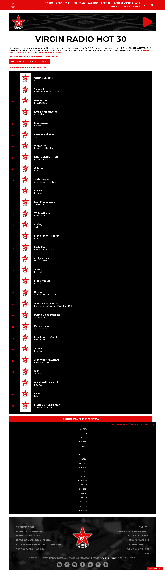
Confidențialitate (155, 568)
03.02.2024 (82, 438)
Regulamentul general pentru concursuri (39, 545)
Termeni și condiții (139, 540)
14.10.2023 (83, 476)
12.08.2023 (82, 510)
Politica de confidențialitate (132, 531)
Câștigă (93, 3)
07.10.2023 (82, 480)
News (136, 6)
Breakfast (63, 3)
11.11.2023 (82, 459)
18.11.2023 (82, 455)
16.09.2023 (82, 489)
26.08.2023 (82, 502)
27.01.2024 (82, 442)
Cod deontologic (139, 545)
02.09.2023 (82, 498)
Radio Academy (119, 6)
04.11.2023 (83, 463)
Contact (144, 527)
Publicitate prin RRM (138, 549)
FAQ (147, 553)
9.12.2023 (82, 446)
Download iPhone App (28, 536)
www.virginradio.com (108, 559)
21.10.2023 (82, 472)
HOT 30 (106, 3)
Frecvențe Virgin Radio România (33, 540)
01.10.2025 (83, 429)
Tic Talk (79, 3)
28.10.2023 (82, 468)
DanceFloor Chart (127, 3)
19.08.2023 (82, 506)
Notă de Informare (138, 536)
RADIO (49, 3)
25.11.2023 (82, 450)
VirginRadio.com (25, 527)
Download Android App (29, 531)
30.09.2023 (82, 485)
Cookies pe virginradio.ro (30, 549)
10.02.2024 (82, 433)
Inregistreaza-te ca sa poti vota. (29, 62)
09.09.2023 (82, 493)
